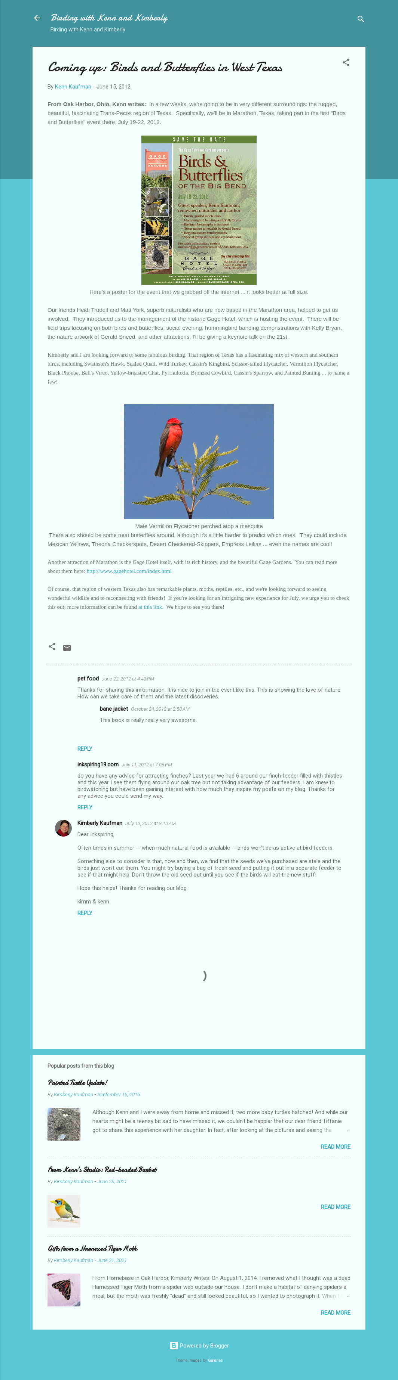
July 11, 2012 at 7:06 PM (147, 764)
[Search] (360, 20)
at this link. (150, 607)
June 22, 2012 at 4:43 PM (128, 679)
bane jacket (114, 708)
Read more (335, 1147)
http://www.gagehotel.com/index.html (129, 571)
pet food (88, 678)
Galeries (215, 1360)
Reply (84, 749)
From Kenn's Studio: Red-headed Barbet (102, 1170)
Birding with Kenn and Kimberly (108, 18)
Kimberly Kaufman (99, 823)
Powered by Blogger (199, 1345)
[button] (346, 63)
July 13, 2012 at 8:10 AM (150, 823)
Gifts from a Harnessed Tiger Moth (92, 1248)
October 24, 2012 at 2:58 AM (160, 709)
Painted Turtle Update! (77, 1083)
